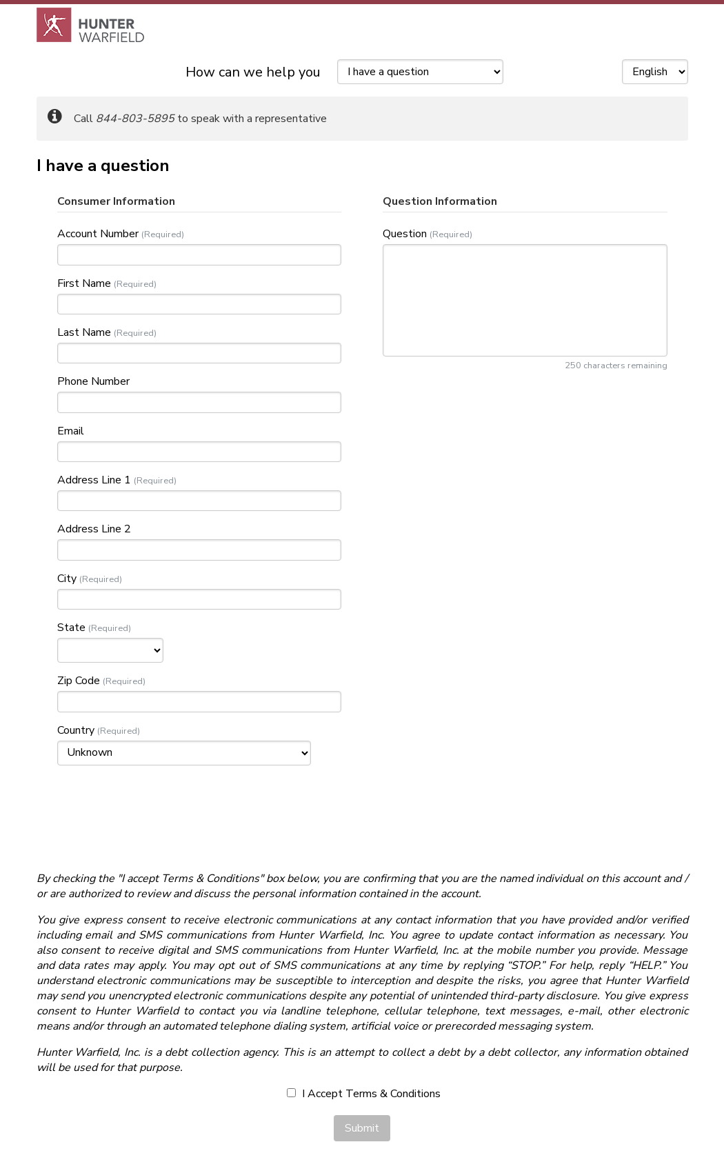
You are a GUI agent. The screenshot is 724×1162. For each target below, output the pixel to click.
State (71, 627)
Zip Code (78, 680)
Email (70, 431)
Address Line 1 (94, 480)
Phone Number (93, 381)
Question (405, 233)
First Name (84, 283)
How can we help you (253, 72)
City (67, 578)
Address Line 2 (94, 529)
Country (75, 730)
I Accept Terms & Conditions (364, 1093)
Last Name (84, 332)
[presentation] (362, 816)
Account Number (98, 233)
